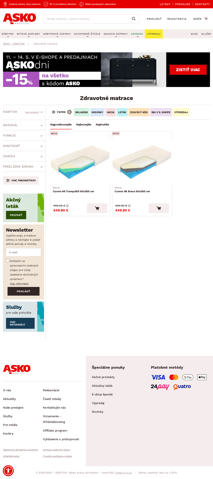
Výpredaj (98, 403)
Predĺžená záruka (18, 166)
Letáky (165, 4)
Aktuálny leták (102, 385)
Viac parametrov (23, 180)
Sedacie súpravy (116, 34)
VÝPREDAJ (181, 112)
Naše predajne (13, 407)
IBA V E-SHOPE (160, 112)
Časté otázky (52, 399)
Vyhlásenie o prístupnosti (61, 439)
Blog (194, 34)
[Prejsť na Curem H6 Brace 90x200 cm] (129, 159)
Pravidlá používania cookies (57, 456)
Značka (9, 156)
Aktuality (9, 399)
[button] (8, 470)
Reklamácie (51, 390)
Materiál (10, 125)
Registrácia (176, 18)
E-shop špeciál (102, 394)
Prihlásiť (154, 18)
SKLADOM (81, 112)
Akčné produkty (103, 377)
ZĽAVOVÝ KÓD (139, 112)
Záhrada (137, 34)
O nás (7, 390)
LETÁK (122, 112)
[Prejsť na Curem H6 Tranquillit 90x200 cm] (76, 159)
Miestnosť (11, 146)
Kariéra (8, 433)
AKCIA (110, 112)
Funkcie (9, 135)
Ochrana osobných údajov (56, 449)
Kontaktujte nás (54, 407)
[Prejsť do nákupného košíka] (200, 18)
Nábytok (10, 112)
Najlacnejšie (83, 124)
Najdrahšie (102, 124)
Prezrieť (16, 215)
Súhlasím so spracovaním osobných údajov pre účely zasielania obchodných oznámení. (24, 270)
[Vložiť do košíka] (90, 200)
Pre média (10, 425)
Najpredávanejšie (61, 124)
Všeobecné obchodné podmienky (20, 449)
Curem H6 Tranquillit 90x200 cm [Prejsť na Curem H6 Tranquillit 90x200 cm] (74, 182)
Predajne (182, 4)
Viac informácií (19, 283)
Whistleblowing (11, 456)
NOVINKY (97, 112)
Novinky (97, 411)
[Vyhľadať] (134, 19)
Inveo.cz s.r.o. (123, 472)
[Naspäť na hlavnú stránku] (19, 18)
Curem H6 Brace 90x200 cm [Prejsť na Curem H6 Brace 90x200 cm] (124, 182)
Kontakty (202, 4)
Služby (206, 34)
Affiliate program (55, 430)
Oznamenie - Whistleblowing (54, 419)
